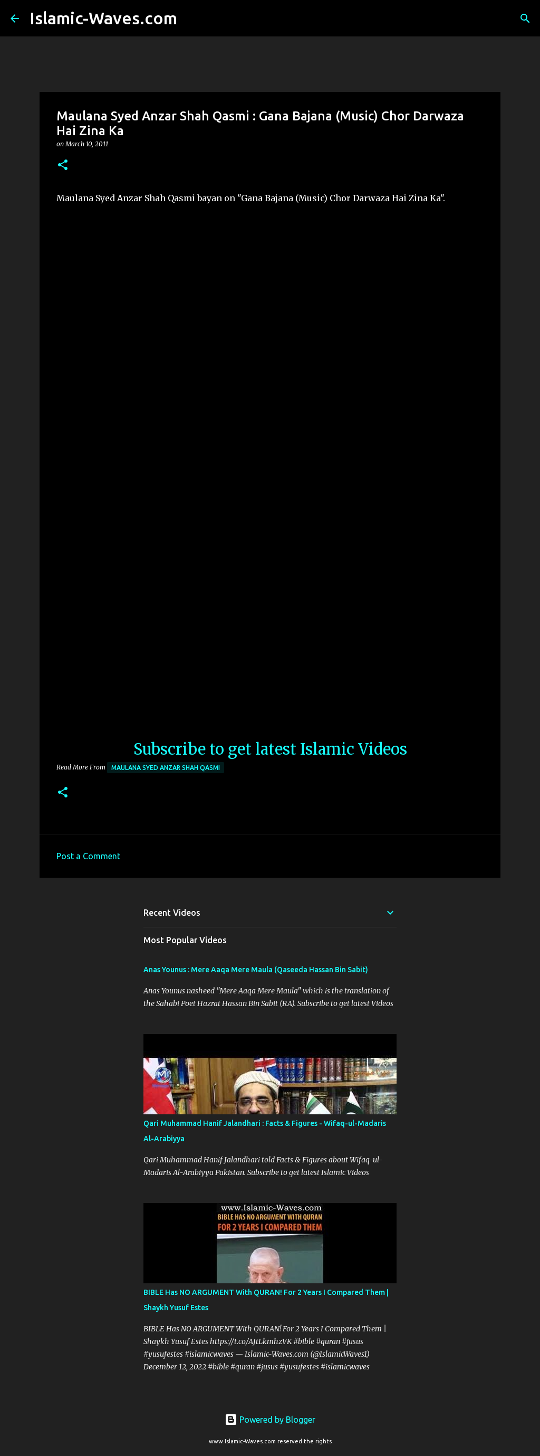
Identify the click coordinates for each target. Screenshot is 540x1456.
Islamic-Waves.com (103, 17)
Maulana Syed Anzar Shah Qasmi (165, 767)
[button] (62, 165)
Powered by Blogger (270, 1419)
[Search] (192, 18)
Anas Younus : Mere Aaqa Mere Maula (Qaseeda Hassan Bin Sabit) (255, 969)
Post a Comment (88, 856)
